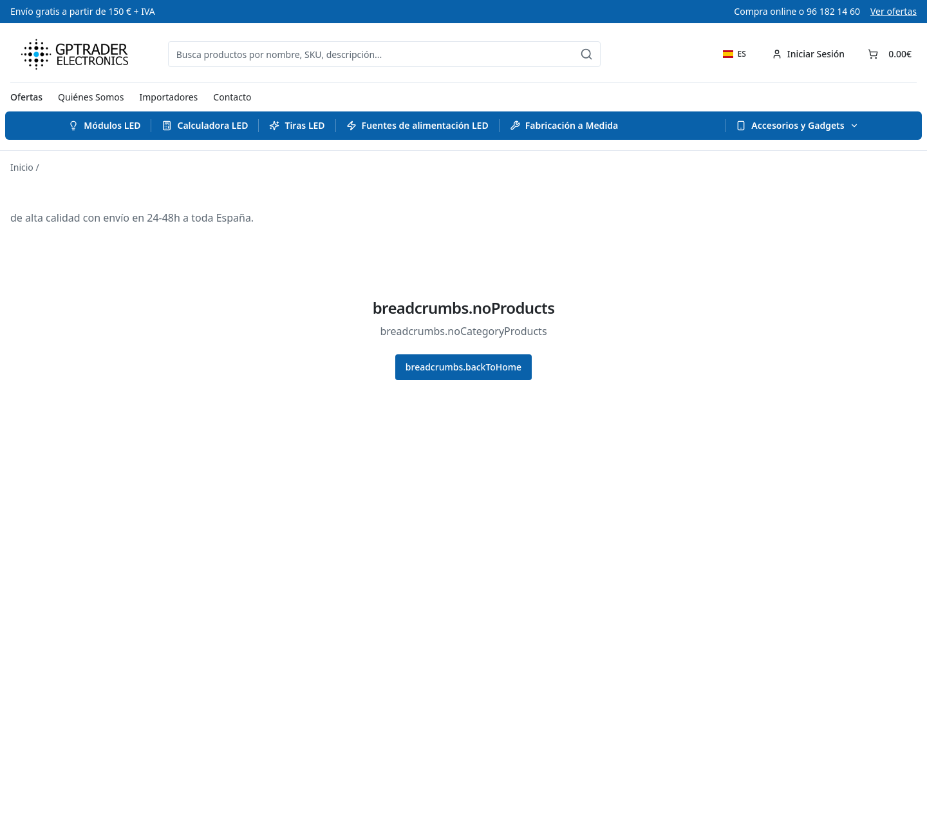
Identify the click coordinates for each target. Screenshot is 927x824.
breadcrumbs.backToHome (463, 367)
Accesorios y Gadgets (797, 125)
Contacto (232, 97)
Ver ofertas (893, 11)
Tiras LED (296, 125)
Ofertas (26, 97)
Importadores (169, 97)
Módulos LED (104, 125)
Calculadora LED (205, 125)
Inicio (21, 167)
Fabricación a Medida (564, 125)
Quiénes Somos (91, 97)
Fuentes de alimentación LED (417, 125)
